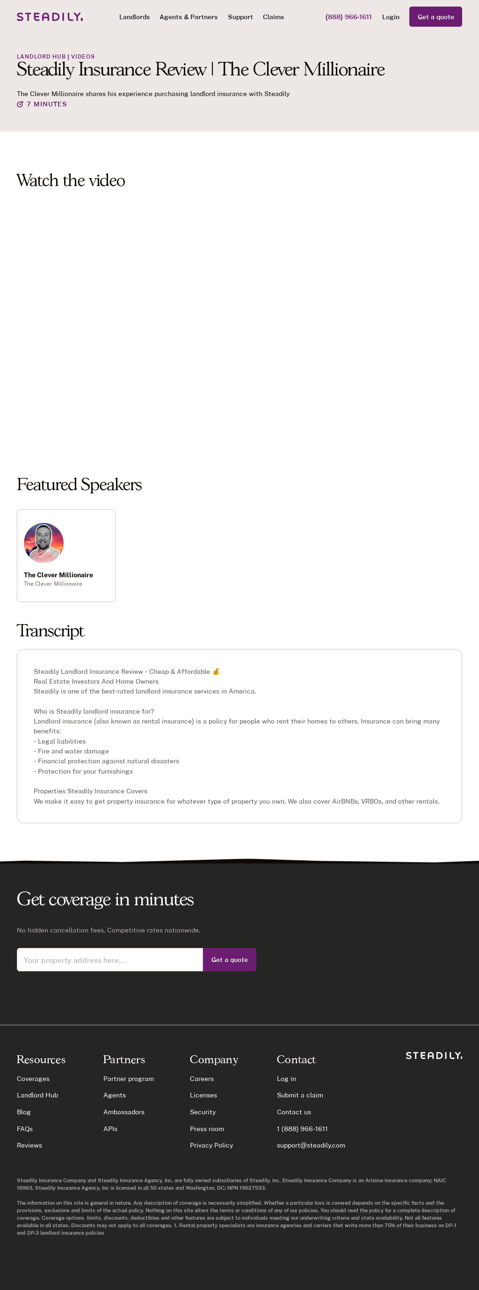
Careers (202, 1078)
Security (203, 1112)
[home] (50, 17)
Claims (273, 17)
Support (240, 17)
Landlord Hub (37, 1095)
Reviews (29, 1145)
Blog (24, 1112)
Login (390, 17)
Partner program (128, 1078)
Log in (286, 1078)
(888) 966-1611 (349, 17)
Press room (207, 1129)
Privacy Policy (211, 1145)
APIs (110, 1129)
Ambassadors (124, 1112)
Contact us (294, 1112)
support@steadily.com (311, 1145)
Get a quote (436, 17)
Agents (114, 1095)
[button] (134, 17)
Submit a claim (300, 1095)
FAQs (25, 1129)
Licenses (203, 1095)
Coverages (33, 1078)
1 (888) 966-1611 (302, 1129)
